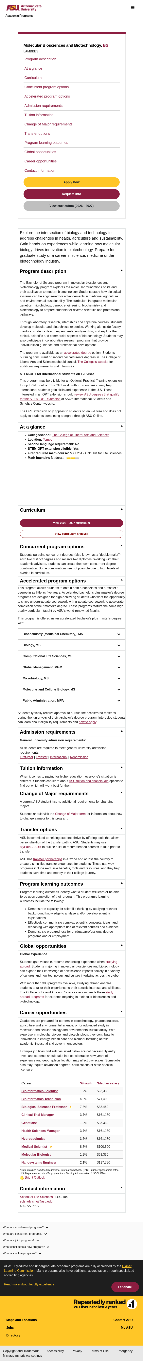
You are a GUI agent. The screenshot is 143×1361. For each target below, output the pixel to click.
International (58, 757)
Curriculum (33, 78)
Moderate (65, 457)
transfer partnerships (47, 859)
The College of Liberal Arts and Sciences (80, 435)
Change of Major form (70, 814)
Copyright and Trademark (21, 1351)
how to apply (87, 722)
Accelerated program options (47, 96)
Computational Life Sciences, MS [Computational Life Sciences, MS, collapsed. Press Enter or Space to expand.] (71, 656)
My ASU (127, 1327)
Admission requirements (44, 106)
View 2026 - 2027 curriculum (71, 522)
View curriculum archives (71, 533)
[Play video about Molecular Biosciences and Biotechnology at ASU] (53, 483)
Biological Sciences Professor (44, 1107)
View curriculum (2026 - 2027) (71, 206)
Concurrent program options (47, 87)
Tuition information (39, 115)
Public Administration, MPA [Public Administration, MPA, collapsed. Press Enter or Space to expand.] (71, 700)
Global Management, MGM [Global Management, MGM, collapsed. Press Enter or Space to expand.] (71, 667)
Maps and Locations (21, 1320)
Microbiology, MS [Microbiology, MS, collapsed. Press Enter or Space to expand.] (71, 678)
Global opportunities (40, 152)
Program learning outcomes (46, 143)
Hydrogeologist (33, 1138)
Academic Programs (19, 15)
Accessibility (55, 1351)
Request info (71, 194)
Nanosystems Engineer (39, 1162)
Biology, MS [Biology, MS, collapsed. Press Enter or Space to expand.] (71, 645)
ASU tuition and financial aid (88, 781)
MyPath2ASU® (30, 847)
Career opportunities (41, 161)
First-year (26, 757)
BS (105, 45)
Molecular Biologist (36, 1154)
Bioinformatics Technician (41, 1099)
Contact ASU (123, 1320)
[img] (132, 7)
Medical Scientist (34, 1146)
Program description (40, 59)
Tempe (47, 439)
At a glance (33, 68)
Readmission (79, 757)
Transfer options (37, 134)
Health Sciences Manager (41, 1130)
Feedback (125, 1287)
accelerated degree (77, 352)
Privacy (77, 1351)
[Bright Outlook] (70, 1107)
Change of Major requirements (49, 124)
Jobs (10, 1327)
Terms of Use (99, 1351)
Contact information (40, 171)
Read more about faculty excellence (29, 1284)
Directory (13, 1335)
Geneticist (29, 1123)
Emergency (124, 1351)
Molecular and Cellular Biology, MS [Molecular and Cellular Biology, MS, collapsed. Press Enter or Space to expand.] (71, 689)
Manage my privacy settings (22, 1355)
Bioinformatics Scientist (40, 1091)
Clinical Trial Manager (38, 1114)
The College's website (93, 361)
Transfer (41, 757)
